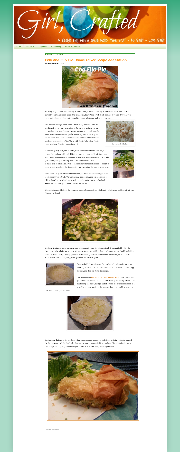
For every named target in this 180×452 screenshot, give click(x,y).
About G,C (30, 47)
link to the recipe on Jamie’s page (105, 277)
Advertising (56, 47)
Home (18, 47)
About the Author (72, 47)
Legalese (43, 47)
